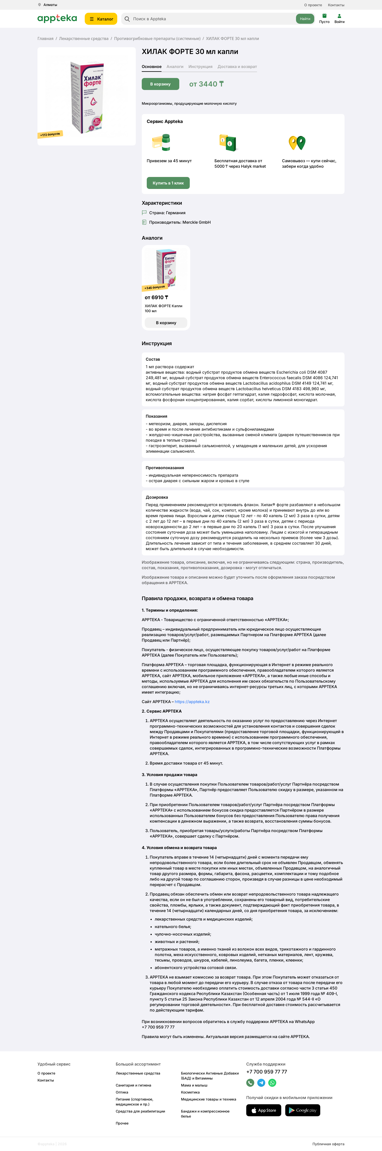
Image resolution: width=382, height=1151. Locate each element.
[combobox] (218, 19)
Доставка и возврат (237, 66)
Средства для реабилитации (140, 1111)
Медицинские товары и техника (208, 1099)
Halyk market (253, 166)
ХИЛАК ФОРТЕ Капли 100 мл (163, 308)
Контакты (336, 5)
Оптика (122, 1092)
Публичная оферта (328, 1144)
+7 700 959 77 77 (266, 1072)
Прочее (122, 1123)
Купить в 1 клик (168, 182)
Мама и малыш (194, 1085)
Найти (305, 18)
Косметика (190, 1092)
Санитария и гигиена (133, 1085)
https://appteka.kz (192, 701)
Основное (152, 66)
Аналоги (175, 66)
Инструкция (200, 66)
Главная (46, 38)
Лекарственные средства (83, 38)
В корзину (160, 83)
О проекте (313, 5)
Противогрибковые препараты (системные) (157, 38)
